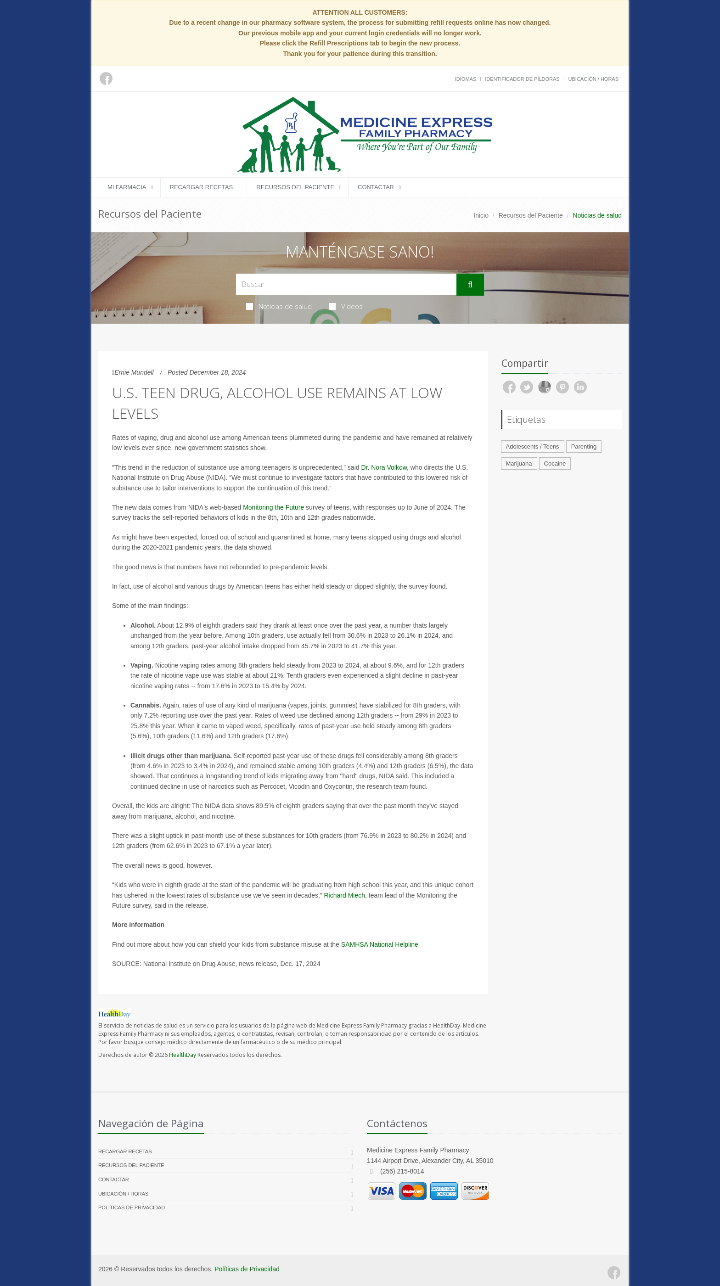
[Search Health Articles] (346, 284)
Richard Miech (344, 895)
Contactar (376, 187)
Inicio (481, 215)
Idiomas (465, 79)
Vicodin (299, 786)
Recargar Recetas (201, 187)
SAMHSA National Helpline (379, 944)
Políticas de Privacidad (131, 1207)
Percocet (272, 786)
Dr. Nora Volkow (384, 467)
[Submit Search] (470, 285)
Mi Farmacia (126, 187)
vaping (163, 686)
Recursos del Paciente (295, 187)
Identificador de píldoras (522, 79)
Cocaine (555, 463)
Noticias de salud (279, 306)
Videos (346, 306)
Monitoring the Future (273, 507)
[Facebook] (614, 1272)
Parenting (584, 446)
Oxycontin (338, 786)
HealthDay (182, 1055)
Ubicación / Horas (593, 79)
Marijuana (519, 463)
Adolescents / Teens (532, 446)
